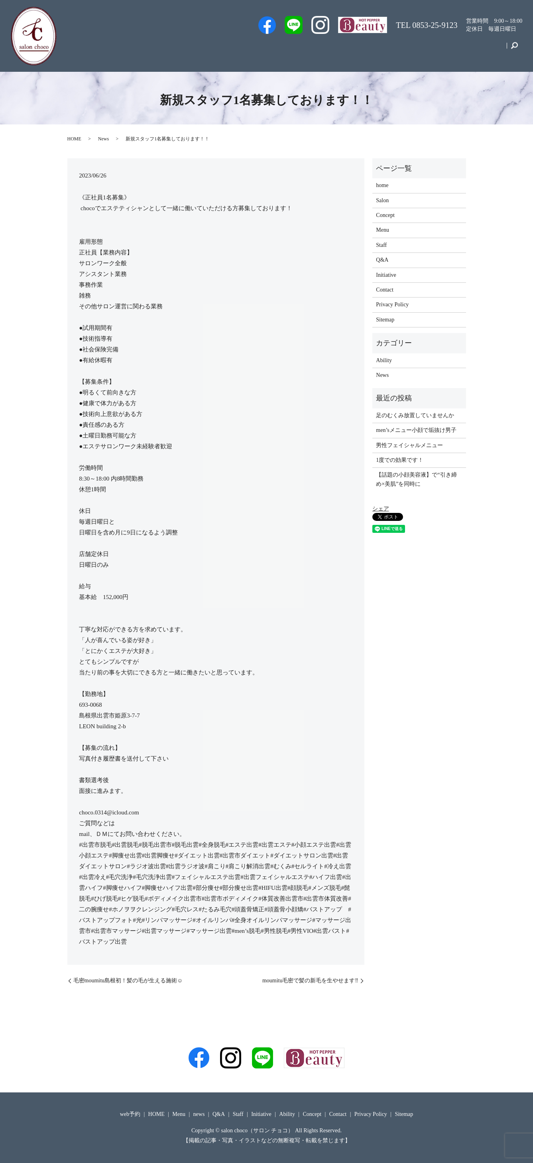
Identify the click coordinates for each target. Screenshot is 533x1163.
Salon (332, 49)
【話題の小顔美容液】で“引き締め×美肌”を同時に (416, 479)
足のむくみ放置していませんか (415, 415)
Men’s (241, 49)
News (103, 139)
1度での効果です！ (399, 460)
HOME (74, 139)
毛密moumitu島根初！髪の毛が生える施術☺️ (128, 981)
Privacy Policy (392, 305)
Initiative (421, 49)
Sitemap (385, 320)
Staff (305, 49)
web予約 (274, 49)
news (199, 1114)
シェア (380, 509)
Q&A (361, 49)
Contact (490, 49)
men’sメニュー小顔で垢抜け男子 (416, 430)
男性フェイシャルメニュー (409, 445)
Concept (456, 49)
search (514, 49)
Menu (389, 49)
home (382, 185)
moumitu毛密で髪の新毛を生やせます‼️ (310, 981)
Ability (384, 360)
